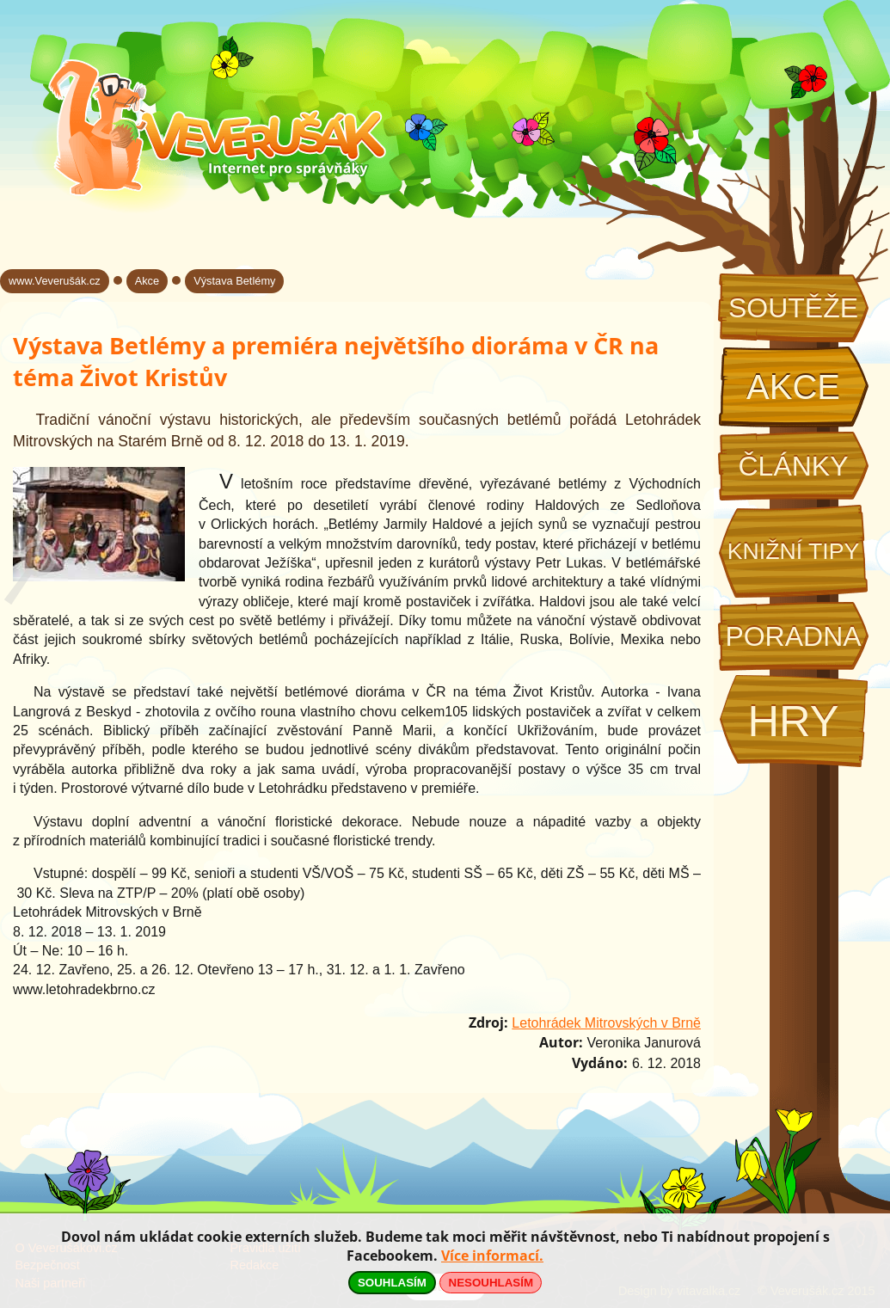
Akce (793, 387)
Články (793, 466)
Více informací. (492, 1255)
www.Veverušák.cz (55, 280)
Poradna (793, 636)
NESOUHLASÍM (491, 1282)
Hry (792, 721)
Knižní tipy (793, 551)
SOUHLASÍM (392, 1282)
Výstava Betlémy (234, 280)
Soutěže (793, 307)
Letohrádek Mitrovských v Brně (606, 1023)
